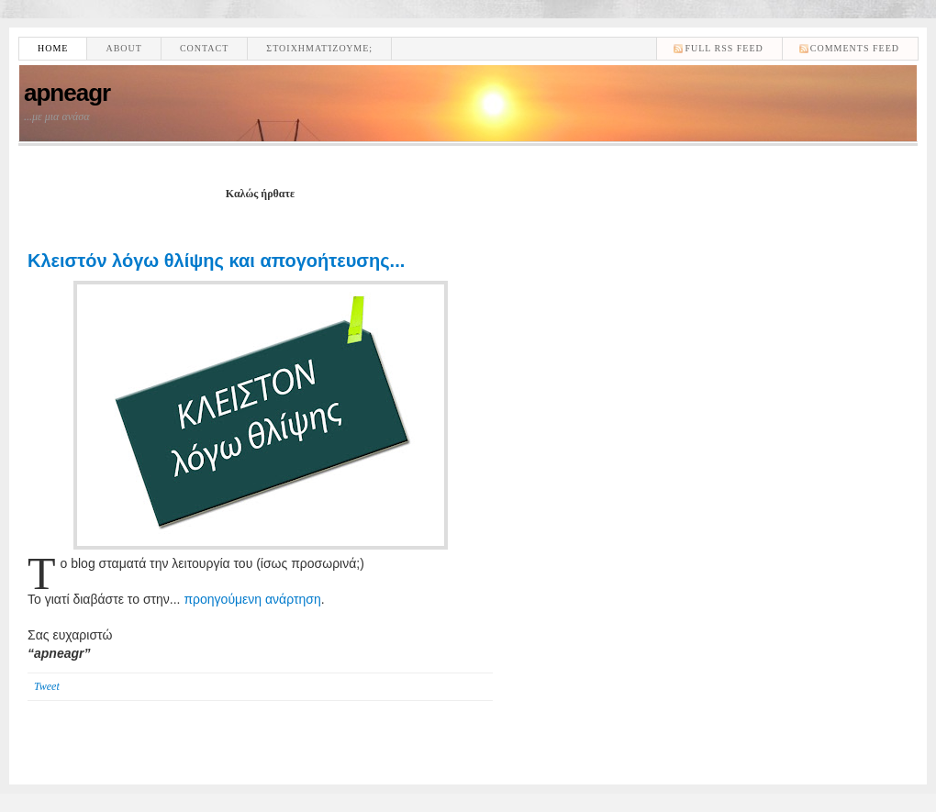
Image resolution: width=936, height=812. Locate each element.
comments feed (854, 48)
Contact (204, 48)
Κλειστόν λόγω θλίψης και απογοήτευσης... (216, 260)
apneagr (67, 92)
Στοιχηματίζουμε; (319, 48)
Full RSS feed (724, 48)
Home (53, 48)
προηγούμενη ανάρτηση (252, 599)
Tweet (47, 686)
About (123, 48)
